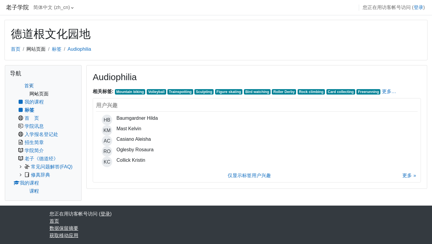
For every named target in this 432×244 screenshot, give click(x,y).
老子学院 (17, 7)
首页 (15, 49)
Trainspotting (180, 92)
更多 (407, 175)
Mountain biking (130, 92)
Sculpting (204, 92)
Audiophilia (79, 49)
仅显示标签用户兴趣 (249, 175)
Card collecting (341, 92)
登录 (418, 7)
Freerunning (368, 92)
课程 (34, 191)
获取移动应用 (64, 235)
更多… (389, 91)
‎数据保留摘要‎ (64, 228)
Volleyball (156, 92)
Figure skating (229, 92)
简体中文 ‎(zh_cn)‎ (51, 7)
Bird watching (257, 92)
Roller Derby (284, 92)
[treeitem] (43, 138)
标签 (57, 49)
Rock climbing (311, 92)
